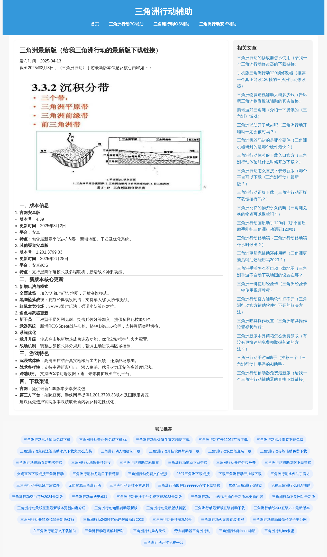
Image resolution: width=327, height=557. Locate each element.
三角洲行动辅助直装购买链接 (39, 462)
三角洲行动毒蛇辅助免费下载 (283, 451)
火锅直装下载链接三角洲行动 (40, 474)
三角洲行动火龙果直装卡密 (222, 519)
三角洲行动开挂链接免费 (236, 462)
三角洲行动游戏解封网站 (104, 531)
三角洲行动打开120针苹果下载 (223, 440)
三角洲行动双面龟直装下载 (229, 451)
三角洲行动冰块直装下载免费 (280, 440)
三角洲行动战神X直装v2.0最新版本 (282, 508)
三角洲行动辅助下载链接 (187, 462)
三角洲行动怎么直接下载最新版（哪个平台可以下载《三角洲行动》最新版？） (272, 177)
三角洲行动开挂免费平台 (163, 542)
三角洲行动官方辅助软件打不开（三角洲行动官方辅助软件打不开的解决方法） (272, 305)
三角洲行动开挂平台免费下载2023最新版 (149, 497)
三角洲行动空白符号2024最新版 (37, 497)
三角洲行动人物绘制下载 (120, 451)
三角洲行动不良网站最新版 (293, 497)
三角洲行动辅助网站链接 (139, 462)
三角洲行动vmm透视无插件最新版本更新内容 (227, 497)
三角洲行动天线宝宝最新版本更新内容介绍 (51, 508)
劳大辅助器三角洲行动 (192, 531)
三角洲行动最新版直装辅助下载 (220, 508)
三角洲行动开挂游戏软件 (172, 519)
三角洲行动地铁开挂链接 (91, 462)
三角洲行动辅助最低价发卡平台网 (280, 519)
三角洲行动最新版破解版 (166, 508)
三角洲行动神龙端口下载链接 (95, 474)
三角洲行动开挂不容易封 (129, 485)
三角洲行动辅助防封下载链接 (288, 462)
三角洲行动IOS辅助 (171, 24)
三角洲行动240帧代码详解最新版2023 (113, 519)
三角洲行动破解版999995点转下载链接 (189, 485)
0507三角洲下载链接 (193, 474)
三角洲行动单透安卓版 (90, 497)
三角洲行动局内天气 (149, 531)
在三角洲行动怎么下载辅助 (54, 531)
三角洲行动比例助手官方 (290, 474)
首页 (95, 24)
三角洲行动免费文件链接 (148, 474)
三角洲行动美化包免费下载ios (103, 440)
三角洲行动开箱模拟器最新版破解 (47, 519)
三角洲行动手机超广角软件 (38, 485)
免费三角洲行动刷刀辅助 (291, 485)
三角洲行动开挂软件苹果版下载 (174, 451)
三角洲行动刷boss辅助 (237, 531)
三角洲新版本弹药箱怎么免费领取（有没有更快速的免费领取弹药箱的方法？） (272, 342)
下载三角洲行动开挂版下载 (240, 474)
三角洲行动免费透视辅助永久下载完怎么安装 (56, 451)
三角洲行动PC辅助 (126, 24)
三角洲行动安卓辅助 (217, 24)
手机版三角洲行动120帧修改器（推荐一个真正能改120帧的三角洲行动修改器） (271, 79)
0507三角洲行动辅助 (245, 485)
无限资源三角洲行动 (84, 485)
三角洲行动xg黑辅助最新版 (116, 508)
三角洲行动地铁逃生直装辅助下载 (163, 440)
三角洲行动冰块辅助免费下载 (47, 440)
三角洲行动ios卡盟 (279, 531)
